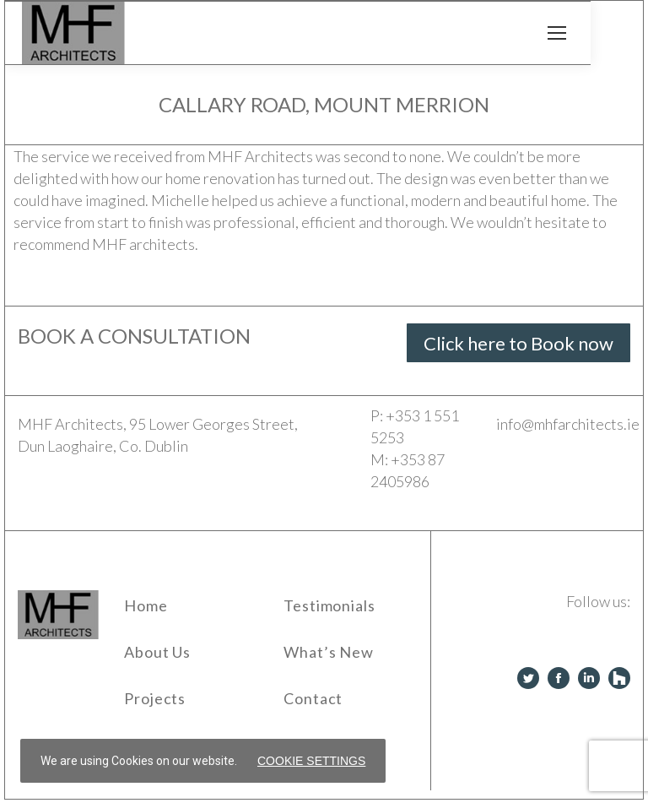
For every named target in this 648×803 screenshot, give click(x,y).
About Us (157, 652)
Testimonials (329, 605)
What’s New (329, 652)
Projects (155, 698)
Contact (313, 698)
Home (146, 605)
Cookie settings (311, 761)
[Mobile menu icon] (557, 33)
